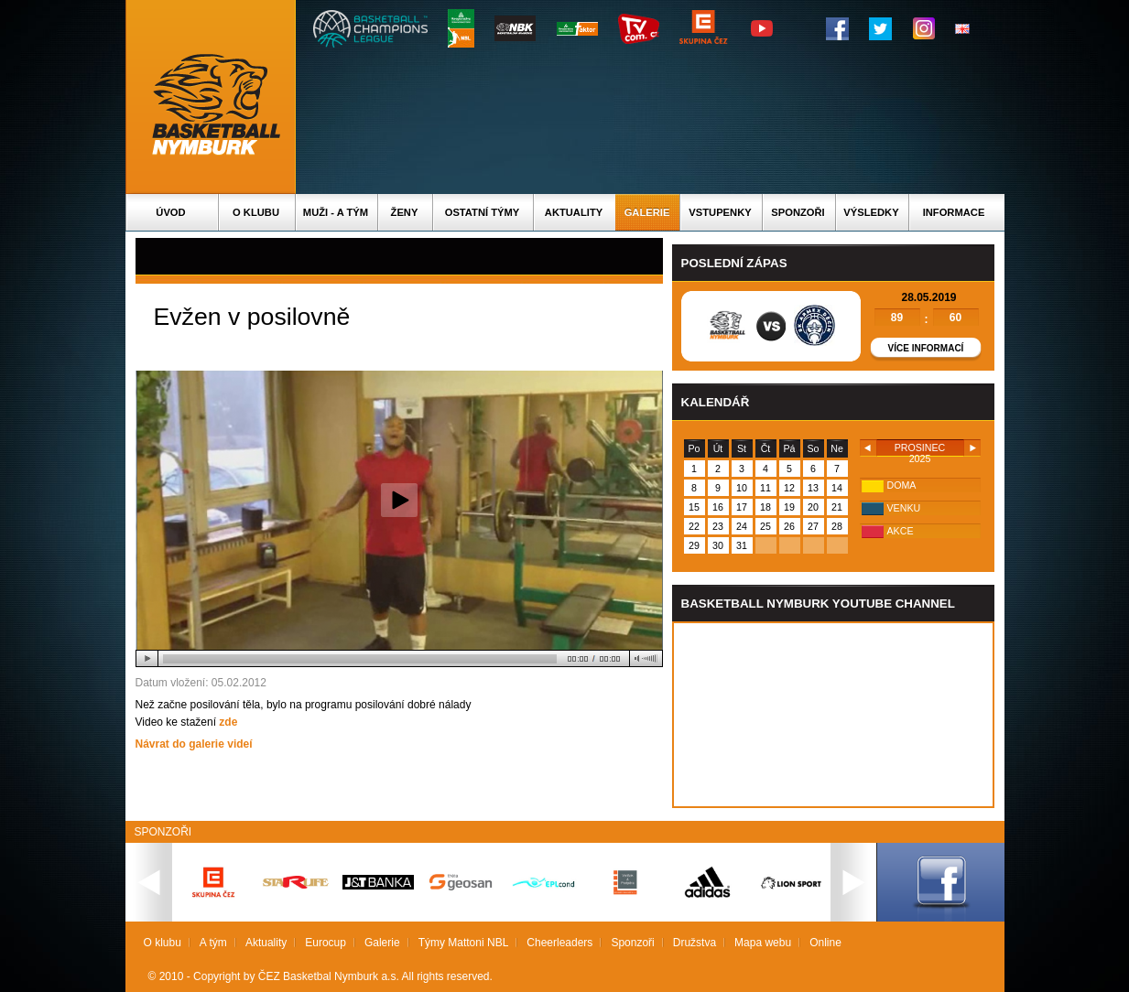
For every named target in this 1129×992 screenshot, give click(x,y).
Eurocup (325, 942)
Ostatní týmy (482, 212)
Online (825, 942)
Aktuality (573, 212)
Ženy (404, 212)
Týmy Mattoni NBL (463, 942)
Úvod (170, 212)
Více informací (926, 348)
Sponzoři (797, 212)
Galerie (647, 212)
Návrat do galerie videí (194, 744)
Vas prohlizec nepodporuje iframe (833, 714)
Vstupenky (720, 212)
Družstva (694, 942)
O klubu (256, 212)
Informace (954, 212)
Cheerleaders (559, 942)
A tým (213, 942)
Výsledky (870, 212)
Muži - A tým (335, 212)
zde (228, 722)
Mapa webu (762, 942)
